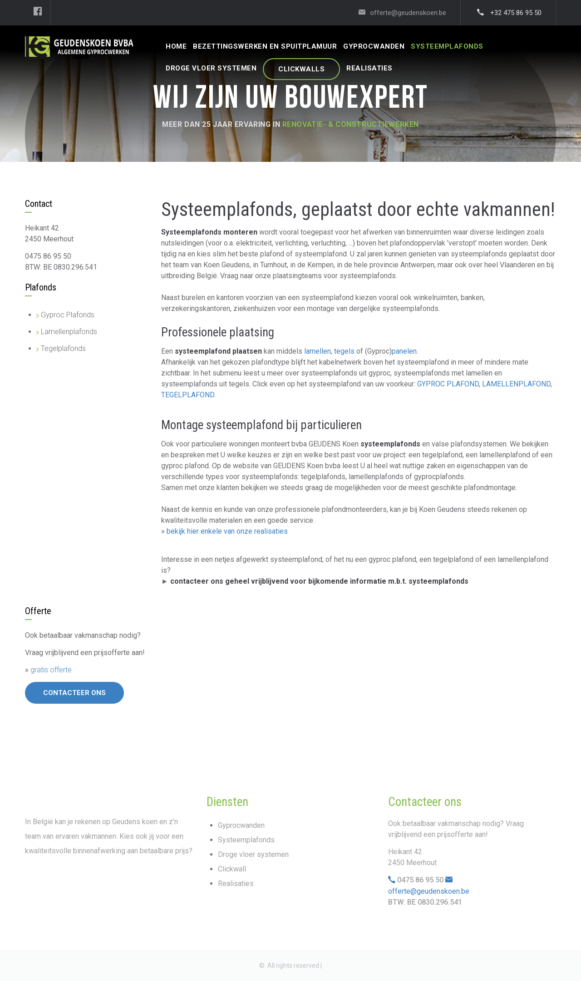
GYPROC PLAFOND (448, 384)
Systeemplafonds (246, 840)
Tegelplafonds (63, 348)
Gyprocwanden (241, 825)
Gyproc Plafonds (67, 314)
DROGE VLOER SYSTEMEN (211, 68)
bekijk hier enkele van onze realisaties (227, 531)
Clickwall (232, 869)
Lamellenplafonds (69, 331)
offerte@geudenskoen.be (428, 891)
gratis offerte (51, 670)
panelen (404, 351)
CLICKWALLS (301, 69)
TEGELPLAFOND (187, 394)
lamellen (317, 351)
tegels (344, 351)
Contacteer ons (74, 693)
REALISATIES (369, 68)
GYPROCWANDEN (373, 46)
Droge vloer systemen (253, 854)
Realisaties (236, 883)
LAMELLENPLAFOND (516, 384)
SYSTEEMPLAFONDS (447, 46)
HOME (176, 46)
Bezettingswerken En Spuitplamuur (265, 46)
